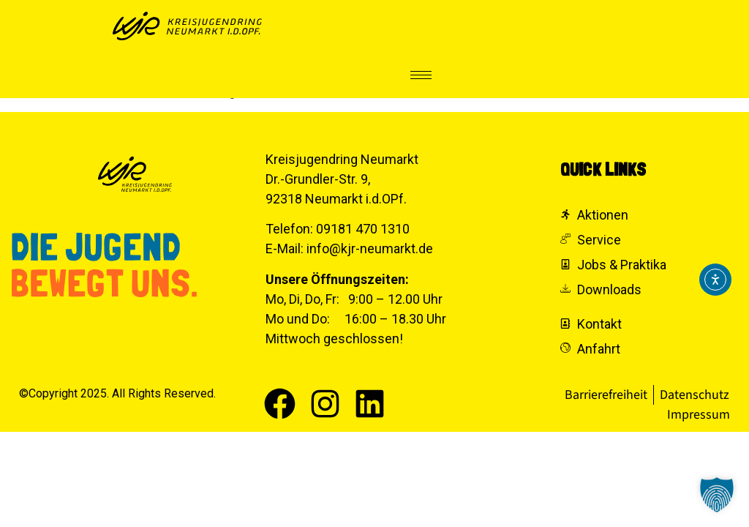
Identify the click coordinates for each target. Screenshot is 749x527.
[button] (717, 495)
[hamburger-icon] (420, 75)
